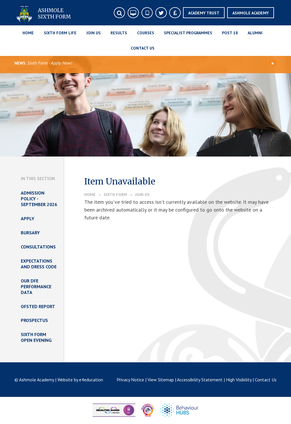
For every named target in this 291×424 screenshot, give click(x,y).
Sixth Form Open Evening (36, 337)
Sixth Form (115, 194)
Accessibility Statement (200, 379)
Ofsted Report (38, 306)
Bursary (30, 232)
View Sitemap (161, 379)
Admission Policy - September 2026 (39, 198)
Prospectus (34, 320)
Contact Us (266, 379)
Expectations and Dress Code (39, 264)
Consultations (38, 247)
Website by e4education (80, 379)
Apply (27, 218)
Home (90, 194)
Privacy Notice (130, 379)
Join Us (142, 194)
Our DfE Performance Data (36, 286)
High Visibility (238, 379)
